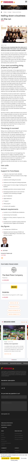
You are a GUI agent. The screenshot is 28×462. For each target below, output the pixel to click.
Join (3, 388)
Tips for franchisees (19, 435)
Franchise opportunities (7, 423)
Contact (17, 448)
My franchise (4, 441)
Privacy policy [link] (14, 460)
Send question (5, 414)
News (5, 12)
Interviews (3, 437)
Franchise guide (18, 431)
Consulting (4, 427)
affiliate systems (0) (14, 310)
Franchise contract (19, 439)
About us (16, 452)
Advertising (17, 450)
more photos (20, 40)
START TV (3, 445)
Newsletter (3, 450)
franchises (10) (14, 306)
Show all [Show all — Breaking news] (24, 322)
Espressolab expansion (17, 363)
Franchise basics (18, 433)
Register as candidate (6, 425)
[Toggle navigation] (26, 1)
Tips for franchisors (19, 437)
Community (4, 448)
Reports (3, 439)
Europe (9, 12)
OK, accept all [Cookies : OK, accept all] (5, 458)
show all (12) (14, 303)
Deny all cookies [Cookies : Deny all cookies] (15, 458)
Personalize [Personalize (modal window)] (24, 458)
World (2, 435)
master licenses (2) (14, 314)
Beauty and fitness (17, 12)
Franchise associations (6, 443)
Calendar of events (5, 452)
